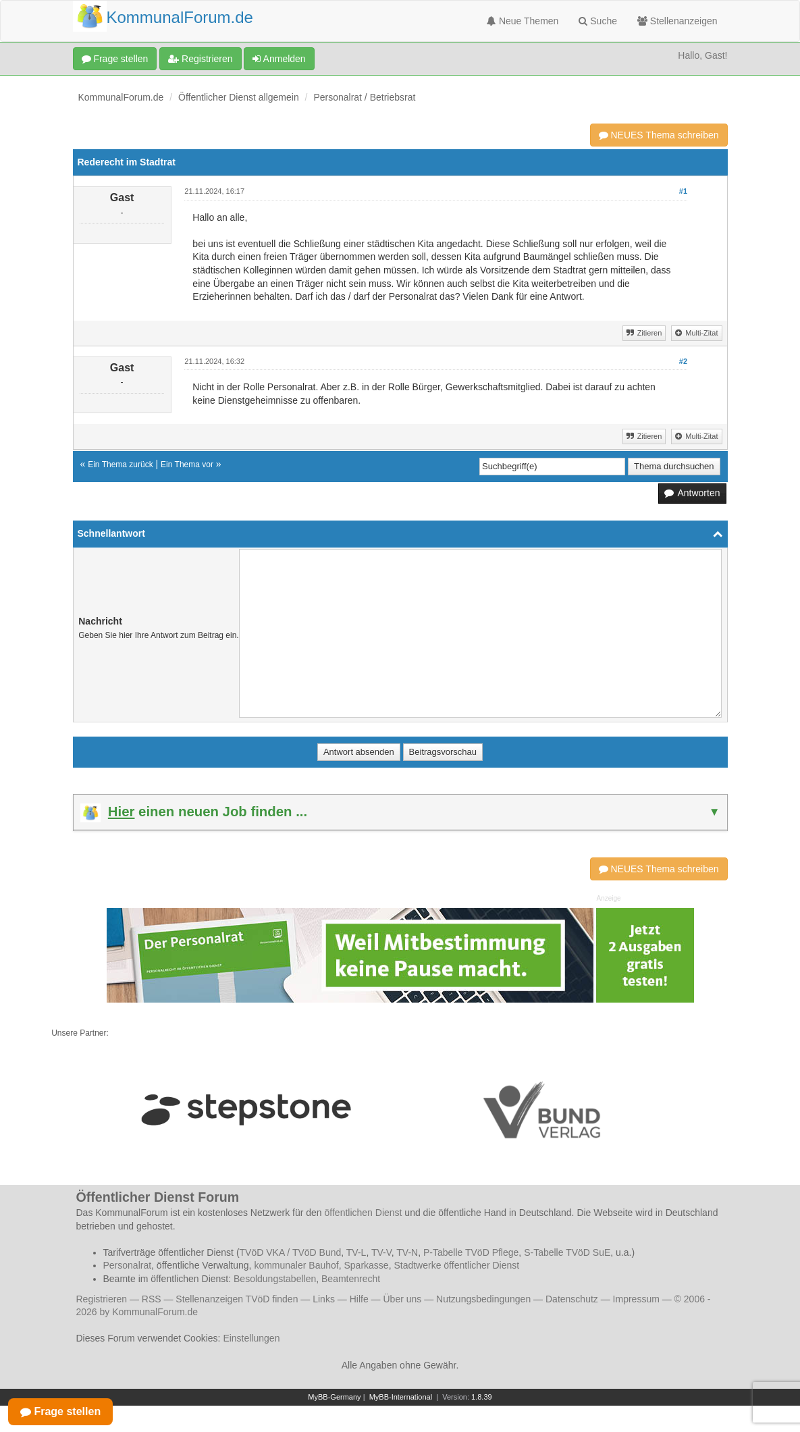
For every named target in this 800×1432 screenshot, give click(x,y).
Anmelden (278, 58)
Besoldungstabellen (275, 1278)
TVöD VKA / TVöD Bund (291, 1252)
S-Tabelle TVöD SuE (567, 1252)
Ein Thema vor (187, 464)
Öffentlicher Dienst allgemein (238, 97)
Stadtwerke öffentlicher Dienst (456, 1265)
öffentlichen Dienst (363, 1212)
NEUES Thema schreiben (659, 135)
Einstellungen (251, 1338)
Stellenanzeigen (677, 21)
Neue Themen (522, 21)
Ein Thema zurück (120, 464)
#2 (683, 361)
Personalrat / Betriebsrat (364, 97)
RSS (151, 1299)
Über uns (402, 1299)
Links (324, 1299)
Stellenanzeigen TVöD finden (237, 1299)
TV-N (407, 1252)
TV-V (381, 1252)
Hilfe (359, 1299)
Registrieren (200, 58)
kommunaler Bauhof (296, 1265)
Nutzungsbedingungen (483, 1299)
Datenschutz (571, 1299)
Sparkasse (366, 1265)
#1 (683, 191)
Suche (598, 21)
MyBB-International (401, 1397)
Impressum (636, 1299)
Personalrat (127, 1265)
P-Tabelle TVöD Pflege (470, 1252)
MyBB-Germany (334, 1397)
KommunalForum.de (121, 97)
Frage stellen (115, 58)
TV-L (356, 1252)
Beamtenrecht (350, 1278)
